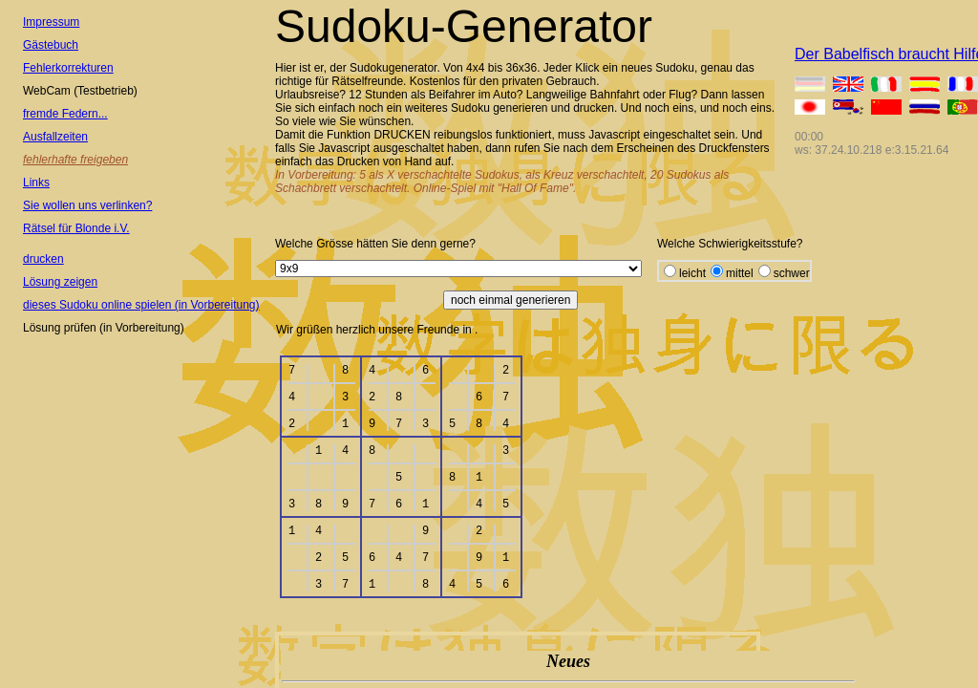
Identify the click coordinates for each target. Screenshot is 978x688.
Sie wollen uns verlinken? (87, 205)
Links (36, 182)
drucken (43, 259)
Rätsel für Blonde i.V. (76, 228)
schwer (792, 273)
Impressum (51, 22)
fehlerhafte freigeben (75, 159)
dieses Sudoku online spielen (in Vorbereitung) (141, 305)
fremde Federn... (65, 113)
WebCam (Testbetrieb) (80, 90)
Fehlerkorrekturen (68, 68)
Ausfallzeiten (55, 136)
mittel (740, 273)
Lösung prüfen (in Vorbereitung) (103, 327)
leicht (692, 273)
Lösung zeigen (60, 282)
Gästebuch (50, 45)
